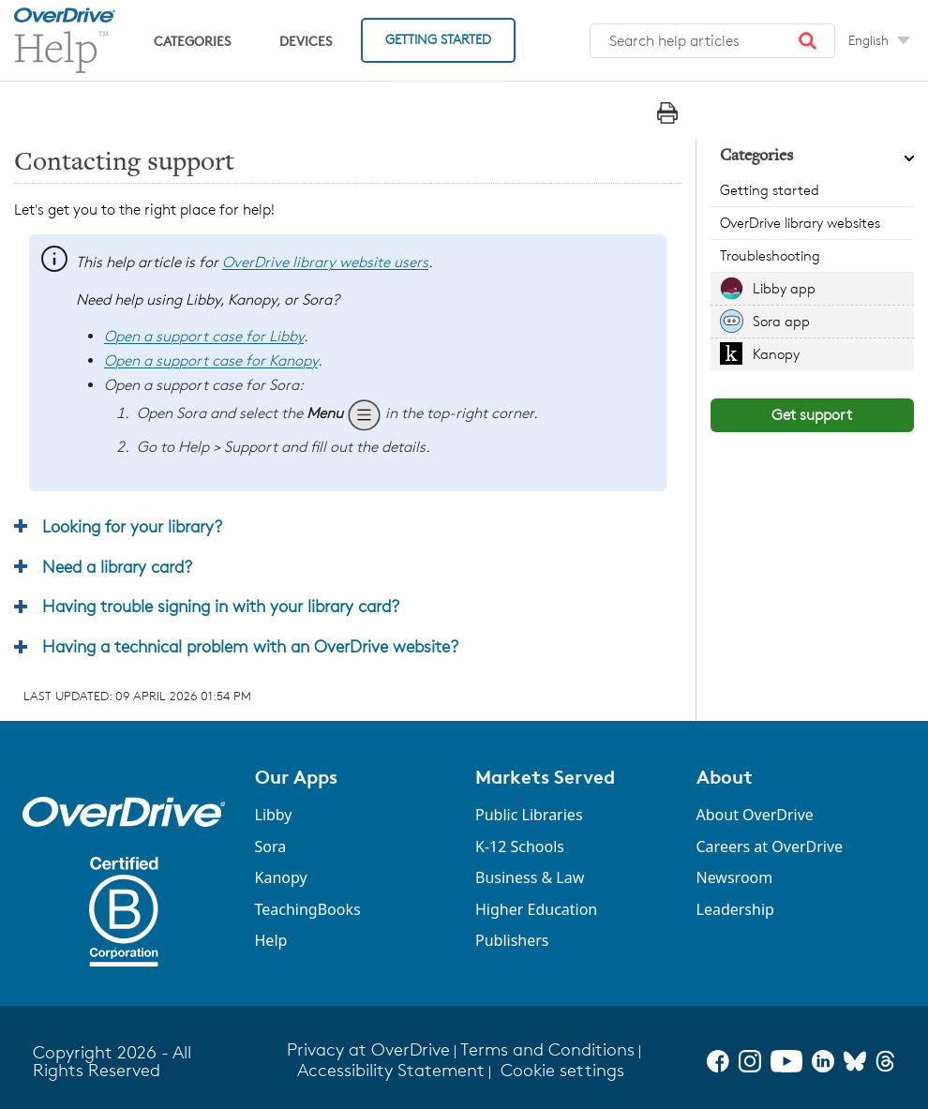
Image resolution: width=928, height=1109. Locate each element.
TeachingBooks (308, 909)
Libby (273, 814)
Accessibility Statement (391, 1070)
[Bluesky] (855, 1061)
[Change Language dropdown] (879, 40)
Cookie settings (562, 1070)
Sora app (781, 321)
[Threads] (885, 1061)
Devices (305, 41)
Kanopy (776, 354)
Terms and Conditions (547, 1049)
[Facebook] (718, 1061)
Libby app (784, 288)
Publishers (512, 940)
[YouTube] (786, 1061)
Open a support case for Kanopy (211, 360)
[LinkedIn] (823, 1061)
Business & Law (529, 877)
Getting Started (438, 39)
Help (271, 940)
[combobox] (712, 41)
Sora (271, 846)
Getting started (769, 190)
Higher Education (536, 909)
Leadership (735, 909)
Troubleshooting (770, 255)
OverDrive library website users (325, 262)
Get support (811, 415)
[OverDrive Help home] (64, 40)
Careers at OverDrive (770, 846)
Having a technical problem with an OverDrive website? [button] (250, 646)
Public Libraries (529, 814)
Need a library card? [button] (117, 566)
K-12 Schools (519, 846)
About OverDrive (755, 814)
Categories (192, 41)
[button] (808, 41)
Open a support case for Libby (204, 336)
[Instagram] (750, 1061)
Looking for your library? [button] (132, 526)
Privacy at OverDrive (368, 1049)
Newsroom (734, 877)
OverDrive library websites (800, 223)
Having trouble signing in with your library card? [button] (220, 605)
